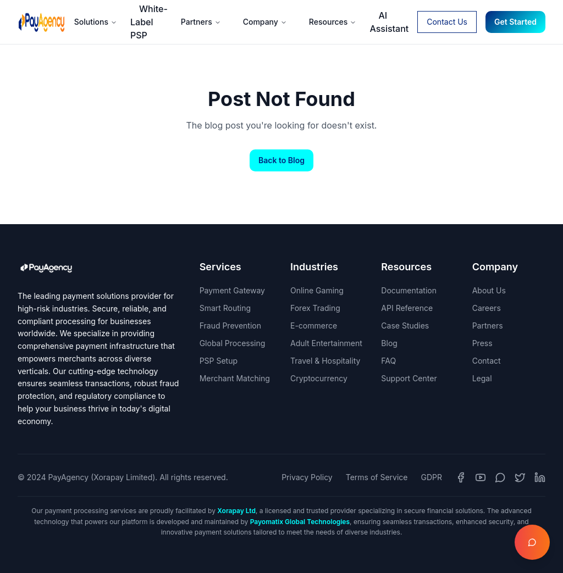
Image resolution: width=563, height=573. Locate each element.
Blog (389, 343)
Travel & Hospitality (325, 360)
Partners (201, 21)
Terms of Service (377, 477)
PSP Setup (219, 360)
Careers (486, 308)
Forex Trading (315, 308)
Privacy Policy (307, 477)
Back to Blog (281, 160)
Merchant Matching (235, 378)
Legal (482, 378)
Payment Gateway (232, 290)
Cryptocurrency (318, 378)
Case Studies (405, 325)
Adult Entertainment (326, 343)
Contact (486, 360)
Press (482, 343)
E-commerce (313, 325)
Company (265, 21)
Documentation (409, 290)
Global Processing (233, 343)
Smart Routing (225, 308)
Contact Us (447, 21)
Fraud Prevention (230, 325)
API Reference (407, 308)
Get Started (515, 21)
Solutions (95, 21)
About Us (489, 290)
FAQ (388, 360)
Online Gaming (317, 290)
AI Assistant (389, 22)
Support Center (409, 378)
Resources (333, 21)
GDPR (432, 477)
